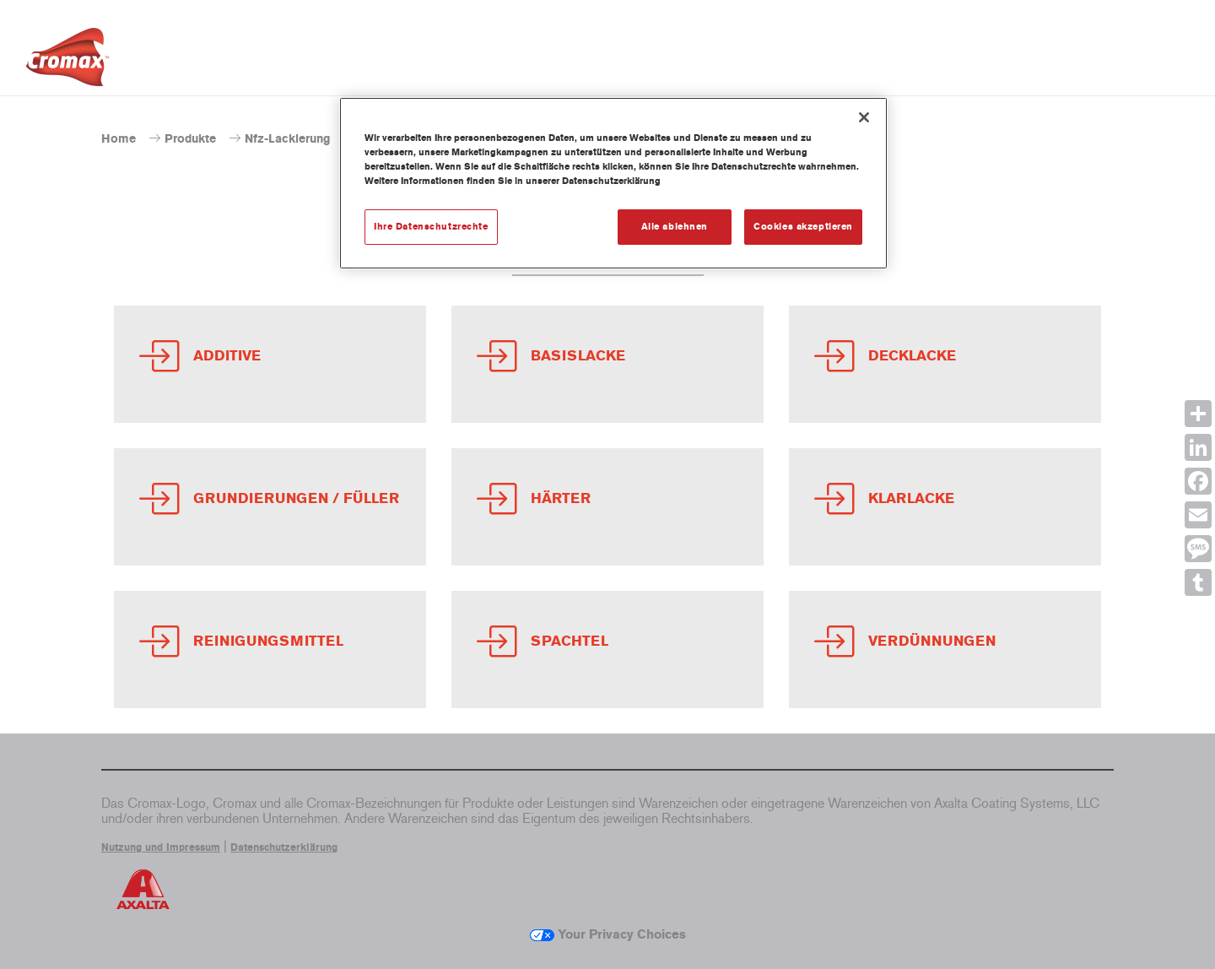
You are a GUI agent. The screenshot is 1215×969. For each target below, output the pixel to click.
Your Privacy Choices (608, 934)
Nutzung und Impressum (160, 847)
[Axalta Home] (67, 61)
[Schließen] (864, 117)
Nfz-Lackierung (287, 139)
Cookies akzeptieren (803, 226)
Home (118, 139)
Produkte (190, 139)
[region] (613, 183)
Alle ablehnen (674, 226)
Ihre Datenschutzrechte (431, 226)
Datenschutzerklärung (284, 847)
